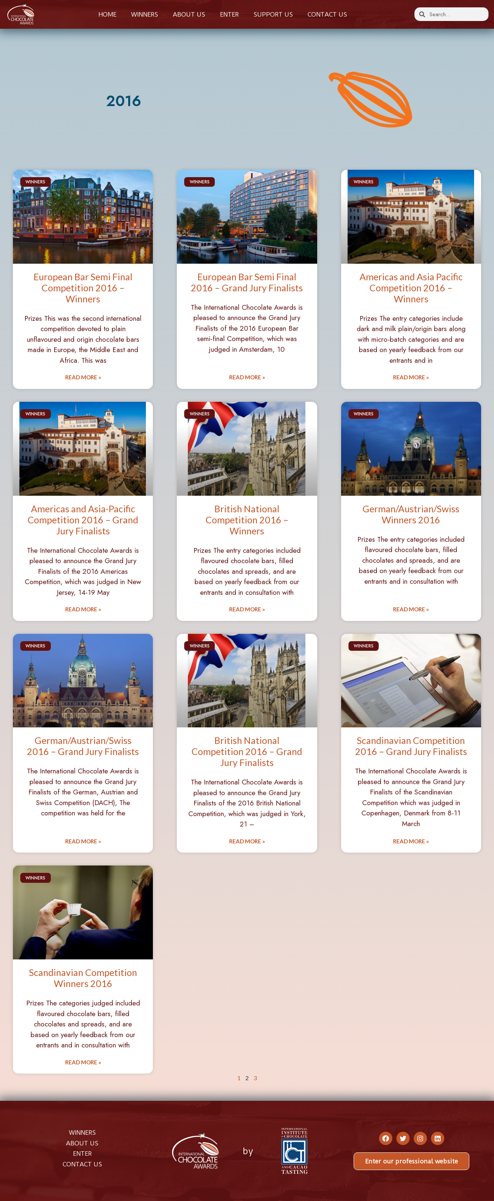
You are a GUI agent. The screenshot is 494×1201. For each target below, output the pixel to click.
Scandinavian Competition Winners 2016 (83, 978)
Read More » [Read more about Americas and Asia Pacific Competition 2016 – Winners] (411, 377)
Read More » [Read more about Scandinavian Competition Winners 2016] (83, 1062)
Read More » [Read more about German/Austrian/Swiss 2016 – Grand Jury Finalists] (83, 841)
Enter (229, 14)
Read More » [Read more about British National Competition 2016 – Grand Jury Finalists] (247, 841)
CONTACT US (82, 1164)
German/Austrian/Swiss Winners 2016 (410, 514)
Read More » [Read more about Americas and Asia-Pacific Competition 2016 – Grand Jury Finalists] (83, 609)
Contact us (327, 14)
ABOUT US (82, 1143)
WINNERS (82, 1132)
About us (189, 14)
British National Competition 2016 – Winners (247, 519)
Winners (144, 14)
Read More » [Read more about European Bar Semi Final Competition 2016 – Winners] (83, 377)
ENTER (82, 1153)
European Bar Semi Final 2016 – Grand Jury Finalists (247, 282)
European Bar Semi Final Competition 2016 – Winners (83, 287)
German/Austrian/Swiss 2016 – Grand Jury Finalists (83, 746)
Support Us (273, 14)
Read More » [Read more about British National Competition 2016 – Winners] (247, 609)
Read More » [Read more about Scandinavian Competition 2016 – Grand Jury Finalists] (411, 841)
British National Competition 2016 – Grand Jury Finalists (247, 751)
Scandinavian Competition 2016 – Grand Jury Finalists (411, 746)
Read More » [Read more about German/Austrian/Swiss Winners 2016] (411, 609)
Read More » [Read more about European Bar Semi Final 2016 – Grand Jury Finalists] (247, 377)
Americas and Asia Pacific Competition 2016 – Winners (411, 287)
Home (107, 14)
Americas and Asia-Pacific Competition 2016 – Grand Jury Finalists (83, 519)
